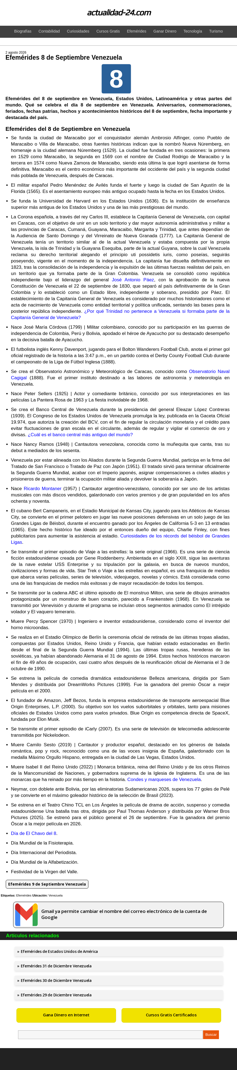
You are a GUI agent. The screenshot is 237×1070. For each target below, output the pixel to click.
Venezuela (55, 895)
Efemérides (23, 895)
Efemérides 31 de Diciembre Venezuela (56, 965)
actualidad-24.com (119, 12)
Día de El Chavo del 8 (33, 833)
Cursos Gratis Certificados (171, 1014)
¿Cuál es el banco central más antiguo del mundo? (80, 434)
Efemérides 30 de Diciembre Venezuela (56, 980)
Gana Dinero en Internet (66, 1014)
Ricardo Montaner (43, 488)
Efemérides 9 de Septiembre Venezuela (47, 884)
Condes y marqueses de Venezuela (164, 779)
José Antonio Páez (133, 279)
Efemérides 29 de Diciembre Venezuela (56, 994)
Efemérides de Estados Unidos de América (59, 951)
